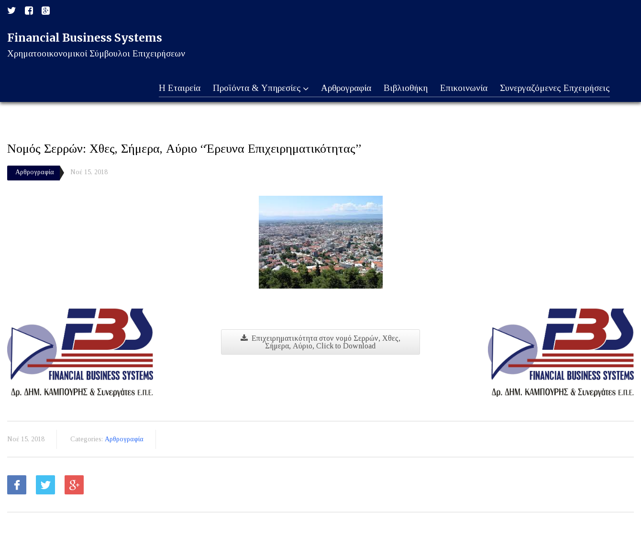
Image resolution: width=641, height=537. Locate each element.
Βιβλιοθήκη (403, 88)
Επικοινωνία (462, 88)
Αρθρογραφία (343, 88)
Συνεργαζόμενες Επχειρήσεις (554, 88)
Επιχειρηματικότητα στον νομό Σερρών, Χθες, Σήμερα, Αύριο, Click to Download (320, 342)
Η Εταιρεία (174, 88)
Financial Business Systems (84, 38)
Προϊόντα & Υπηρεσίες (256, 88)
